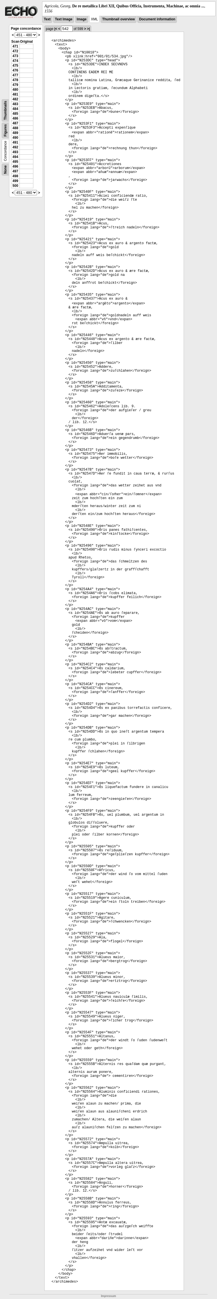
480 (15, 90)
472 (15, 51)
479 (15, 85)
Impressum (108, 1296)
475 (15, 66)
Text (47, 19)
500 (15, 186)
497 (15, 171)
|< (55, 29)
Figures (5, 130)
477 (15, 75)
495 (15, 162)
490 (15, 138)
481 (15, 94)
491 (15, 142)
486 (15, 118)
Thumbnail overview (118, 19)
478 (15, 80)
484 (15, 109)
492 (15, 147)
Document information (157, 19)
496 (15, 166)
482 (15, 99)
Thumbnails (5, 110)
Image (82, 19)
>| (88, 29)
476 (15, 70)
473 (15, 56)
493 (15, 152)
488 (15, 128)
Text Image (63, 19)
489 (15, 133)
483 (15, 104)
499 (15, 181)
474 (15, 61)
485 (15, 114)
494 (15, 157)
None (5, 169)
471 (15, 46)
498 (15, 176)
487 (15, 123)
